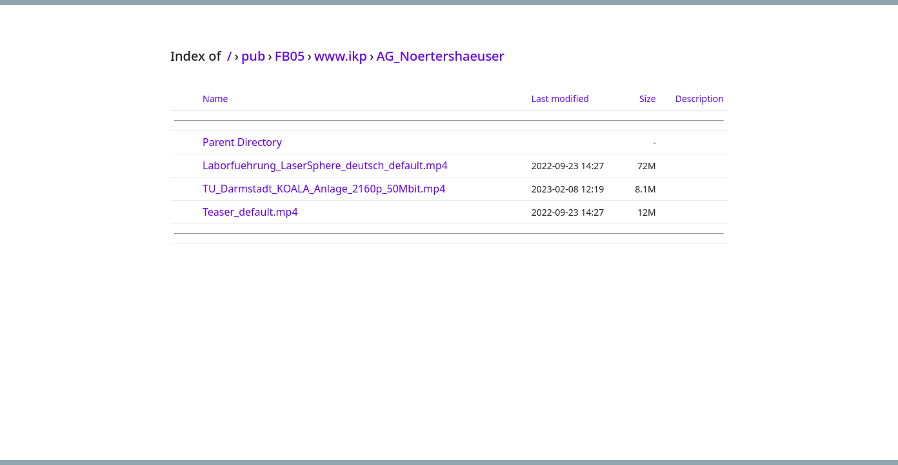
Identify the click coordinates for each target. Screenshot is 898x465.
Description (699, 98)
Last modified (560, 98)
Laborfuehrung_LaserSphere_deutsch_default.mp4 (325, 165)
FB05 (290, 56)
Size (647, 98)
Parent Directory (242, 142)
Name (215, 98)
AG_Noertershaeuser (440, 56)
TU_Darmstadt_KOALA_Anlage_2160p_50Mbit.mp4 (324, 188)
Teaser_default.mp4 (250, 212)
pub (253, 56)
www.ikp (340, 56)
